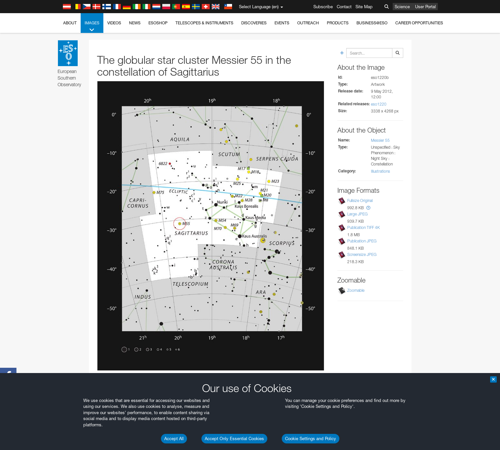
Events (282, 22)
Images (92, 26)
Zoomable (355, 290)
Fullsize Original (360, 200)
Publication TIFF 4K (363, 227)
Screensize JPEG (362, 254)
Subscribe (323, 6)
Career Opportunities (419, 22)
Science (402, 6)
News (135, 22)
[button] (368, 207)
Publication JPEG (362, 240)
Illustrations (380, 171)
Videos (114, 22)
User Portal (425, 6)
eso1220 (378, 104)
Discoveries (254, 22)
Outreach (308, 22)
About (70, 22)
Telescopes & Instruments (204, 22)
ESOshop (158, 22)
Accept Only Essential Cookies (234, 438)
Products (338, 22)
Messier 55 (380, 140)
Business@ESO (371, 22)
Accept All (174, 438)
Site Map (364, 6)
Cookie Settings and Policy (310, 438)
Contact (344, 6)
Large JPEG (357, 214)
